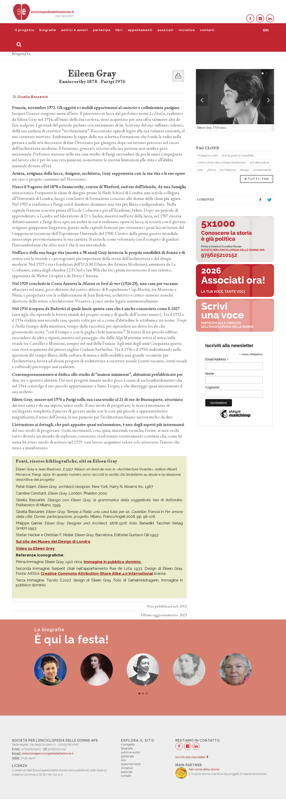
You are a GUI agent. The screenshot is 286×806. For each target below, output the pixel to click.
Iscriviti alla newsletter (191, 757)
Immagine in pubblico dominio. (113, 562)
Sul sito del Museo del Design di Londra (53, 541)
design (244, 170)
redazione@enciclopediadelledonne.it (48, 753)
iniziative (187, 30)
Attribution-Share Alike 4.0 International (115, 573)
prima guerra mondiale (238, 155)
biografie (47, 30)
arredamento (262, 170)
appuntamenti (140, 30)
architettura (228, 170)
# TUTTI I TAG (256, 179)
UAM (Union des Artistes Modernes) (221, 162)
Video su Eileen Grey (35, 548)
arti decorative (259, 162)
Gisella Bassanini (32, 97)
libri (119, 30)
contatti (207, 30)
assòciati (165, 30)
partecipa (101, 30)
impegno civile (207, 155)
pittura (211, 170)
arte (200, 170)
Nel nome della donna (204, 769)
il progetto (24, 30)
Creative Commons (59, 573)
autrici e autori (74, 30)
